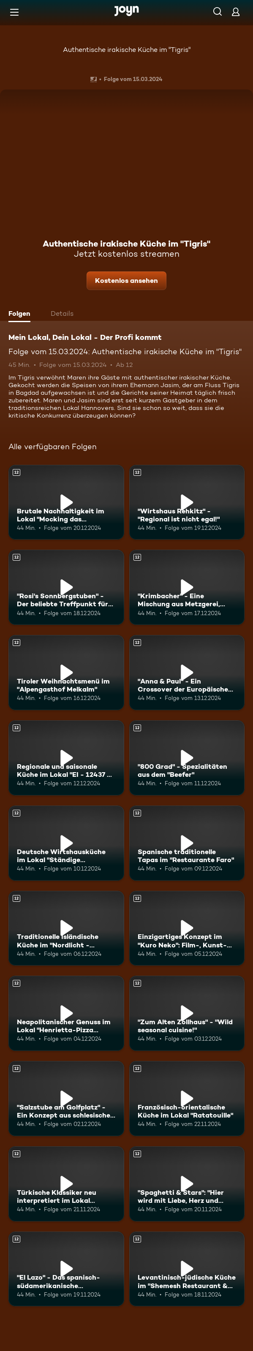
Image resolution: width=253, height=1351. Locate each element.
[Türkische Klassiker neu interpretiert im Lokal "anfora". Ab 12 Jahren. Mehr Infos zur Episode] (66, 1183)
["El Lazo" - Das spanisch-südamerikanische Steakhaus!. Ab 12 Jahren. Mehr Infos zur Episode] (66, 1269)
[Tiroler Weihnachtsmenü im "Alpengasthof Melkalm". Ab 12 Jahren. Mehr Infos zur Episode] (66, 672)
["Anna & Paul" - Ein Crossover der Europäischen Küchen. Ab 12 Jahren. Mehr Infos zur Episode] (187, 672)
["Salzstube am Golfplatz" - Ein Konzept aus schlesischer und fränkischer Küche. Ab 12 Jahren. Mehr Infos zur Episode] (66, 1098)
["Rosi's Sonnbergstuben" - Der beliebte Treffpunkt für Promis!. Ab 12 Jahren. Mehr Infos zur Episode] (66, 587)
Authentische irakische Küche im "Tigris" (126, 50)
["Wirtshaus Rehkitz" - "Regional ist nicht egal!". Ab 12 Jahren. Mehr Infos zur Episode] (187, 502)
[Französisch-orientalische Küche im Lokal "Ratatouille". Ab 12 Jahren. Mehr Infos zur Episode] (187, 1098)
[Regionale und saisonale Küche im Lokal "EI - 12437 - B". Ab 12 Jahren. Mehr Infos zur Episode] (66, 757)
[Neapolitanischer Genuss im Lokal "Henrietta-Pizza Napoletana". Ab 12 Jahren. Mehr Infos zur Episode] (66, 1013)
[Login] (236, 11)
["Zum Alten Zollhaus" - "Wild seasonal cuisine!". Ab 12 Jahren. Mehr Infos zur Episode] (187, 1013)
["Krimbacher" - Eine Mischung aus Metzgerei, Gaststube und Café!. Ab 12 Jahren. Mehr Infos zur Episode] (187, 587)
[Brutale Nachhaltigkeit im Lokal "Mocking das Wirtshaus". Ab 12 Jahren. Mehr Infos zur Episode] (66, 502)
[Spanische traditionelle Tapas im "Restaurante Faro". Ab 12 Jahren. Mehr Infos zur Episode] (187, 843)
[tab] (21, 314)
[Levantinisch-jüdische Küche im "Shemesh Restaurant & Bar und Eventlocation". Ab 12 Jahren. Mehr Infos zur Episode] (187, 1269)
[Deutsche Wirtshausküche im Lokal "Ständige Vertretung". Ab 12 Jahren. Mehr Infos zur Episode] (66, 843)
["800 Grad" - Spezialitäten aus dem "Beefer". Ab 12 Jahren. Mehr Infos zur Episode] (187, 757)
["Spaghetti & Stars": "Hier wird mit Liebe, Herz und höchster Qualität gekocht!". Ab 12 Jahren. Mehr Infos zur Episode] (187, 1183)
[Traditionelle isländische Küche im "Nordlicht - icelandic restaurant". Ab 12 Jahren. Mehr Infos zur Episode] (66, 928)
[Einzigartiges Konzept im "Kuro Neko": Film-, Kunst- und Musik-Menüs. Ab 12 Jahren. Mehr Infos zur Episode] (187, 928)
